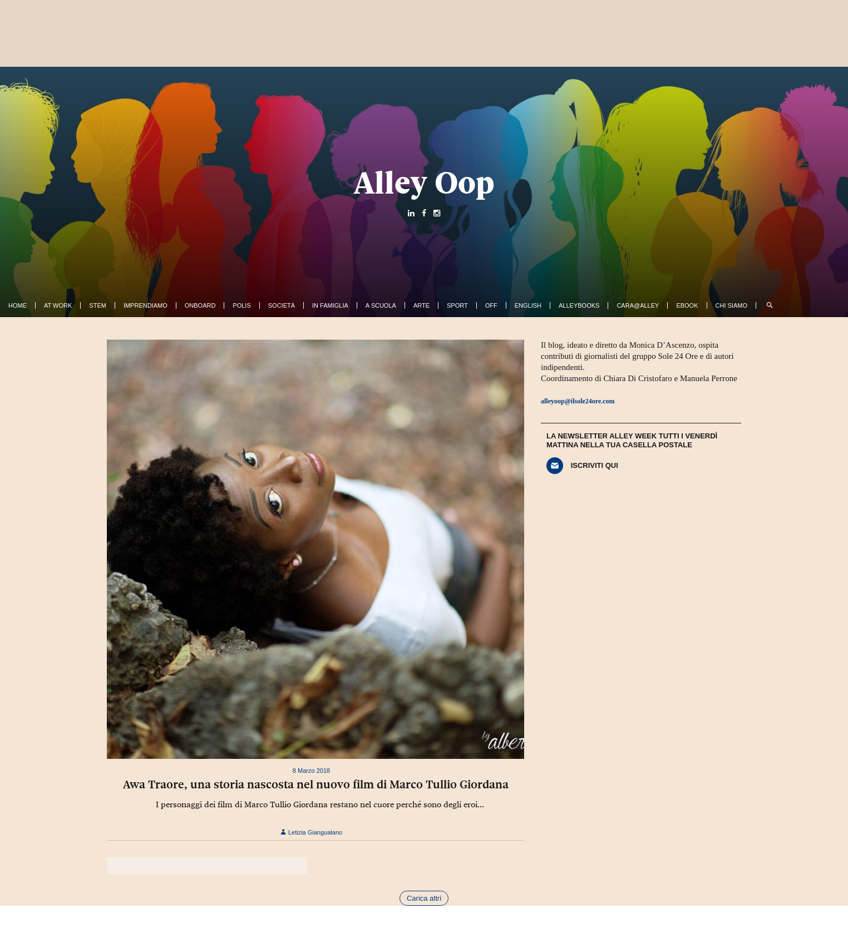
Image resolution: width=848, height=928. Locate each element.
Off (491, 305)
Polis (241, 305)
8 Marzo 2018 (311, 770)
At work (58, 305)
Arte (421, 305)
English (528, 305)
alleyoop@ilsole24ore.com (578, 401)
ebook (687, 305)
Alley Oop (424, 182)
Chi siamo (731, 305)
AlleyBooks (579, 305)
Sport (457, 305)
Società (281, 305)
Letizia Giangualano (311, 832)
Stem (97, 305)
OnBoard (200, 305)
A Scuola (381, 305)
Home (17, 305)
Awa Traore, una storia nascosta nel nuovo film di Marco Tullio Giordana (316, 784)
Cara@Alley (638, 305)
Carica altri (424, 898)
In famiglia (330, 305)
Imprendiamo (145, 305)
